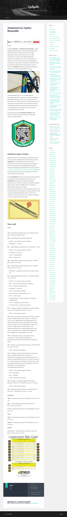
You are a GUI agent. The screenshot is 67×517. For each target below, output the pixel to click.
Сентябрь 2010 (53, 282)
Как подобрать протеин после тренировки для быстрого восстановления (55, 59)
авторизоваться (34, 503)
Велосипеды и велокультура (34, 488)
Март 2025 (52, 178)
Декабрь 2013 (53, 215)
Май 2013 (52, 229)
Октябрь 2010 (53, 280)
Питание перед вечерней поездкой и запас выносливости (55, 84)
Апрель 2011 (52, 268)
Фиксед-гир (52, 48)
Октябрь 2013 (53, 219)
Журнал (7, 17)
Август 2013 (52, 223)
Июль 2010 (52, 286)
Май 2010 (52, 290)
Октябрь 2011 (53, 256)
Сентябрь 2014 (53, 197)
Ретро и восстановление (55, 40)
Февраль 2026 (53, 156)
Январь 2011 (52, 274)
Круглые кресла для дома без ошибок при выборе (55, 71)
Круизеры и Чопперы (54, 36)
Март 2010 (52, 293)
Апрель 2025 (52, 176)
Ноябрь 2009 (52, 297)
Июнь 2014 (52, 203)
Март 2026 (52, 154)
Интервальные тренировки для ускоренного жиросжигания (56, 106)
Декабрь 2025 (53, 160)
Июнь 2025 (52, 172)
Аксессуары (52, 29)
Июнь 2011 (52, 264)
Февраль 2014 (53, 211)
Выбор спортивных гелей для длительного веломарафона (55, 118)
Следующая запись (35, 494)
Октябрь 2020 (53, 181)
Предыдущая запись (36, 492)
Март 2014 (52, 209)
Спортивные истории (54, 46)
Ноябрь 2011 (52, 254)
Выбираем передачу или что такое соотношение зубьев (55, 135)
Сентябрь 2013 (53, 221)
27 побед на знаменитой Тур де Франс (17, 169)
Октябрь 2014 (53, 195)
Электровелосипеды (54, 50)
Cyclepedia (33, 6)
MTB (51, 27)
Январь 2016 (52, 185)
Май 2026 (52, 150)
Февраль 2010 (53, 295)
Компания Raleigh (31, 169)
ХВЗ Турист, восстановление (55, 127)
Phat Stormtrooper (54, 139)
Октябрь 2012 (53, 238)
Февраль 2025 (53, 179)
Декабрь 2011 (53, 252)
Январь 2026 (52, 158)
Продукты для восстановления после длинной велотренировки (55, 75)
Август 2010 (52, 284)
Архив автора (11, 488)
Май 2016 (52, 183)
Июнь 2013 (52, 227)
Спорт (51, 44)
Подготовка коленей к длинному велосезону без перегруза (55, 63)
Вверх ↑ (62, 514)
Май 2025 (52, 174)
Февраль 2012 (53, 248)
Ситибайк (52, 42)
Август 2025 (52, 168)
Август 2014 (52, 199)
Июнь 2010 (52, 288)
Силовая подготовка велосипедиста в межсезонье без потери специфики (55, 89)
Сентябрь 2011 (53, 258)
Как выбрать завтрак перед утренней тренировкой (56, 110)
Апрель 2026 (52, 152)
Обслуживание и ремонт (55, 38)
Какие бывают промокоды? (56, 93)
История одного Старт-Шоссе (55, 142)
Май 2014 (52, 205)
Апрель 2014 (52, 207)
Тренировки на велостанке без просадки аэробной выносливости (55, 80)
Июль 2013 (52, 225)
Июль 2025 (52, 170)
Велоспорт (52, 34)
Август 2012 (52, 242)
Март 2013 (52, 233)
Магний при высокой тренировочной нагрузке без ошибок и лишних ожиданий (55, 101)
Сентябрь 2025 (53, 166)
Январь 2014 (52, 213)
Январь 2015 (52, 193)
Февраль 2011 (53, 272)
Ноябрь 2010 (52, 278)
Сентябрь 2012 (53, 240)
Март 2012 (52, 246)
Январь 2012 (52, 250)
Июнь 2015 (52, 187)
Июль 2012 (52, 244)
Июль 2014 (52, 201)
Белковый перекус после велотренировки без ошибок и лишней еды (55, 114)
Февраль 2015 (53, 191)
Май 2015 (52, 189)
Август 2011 (52, 260)
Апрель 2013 (52, 231)
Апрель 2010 (52, 292)
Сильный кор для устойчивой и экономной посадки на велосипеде (55, 96)
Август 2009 (52, 299)
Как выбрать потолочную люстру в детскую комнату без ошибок (55, 68)
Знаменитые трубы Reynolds (19, 29)
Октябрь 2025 (53, 164)
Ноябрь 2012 (52, 236)
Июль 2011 (52, 262)
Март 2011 (52, 270)
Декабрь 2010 (53, 276)
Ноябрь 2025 (52, 162)
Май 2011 (52, 266)
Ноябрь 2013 (52, 217)
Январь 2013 (52, 235)
